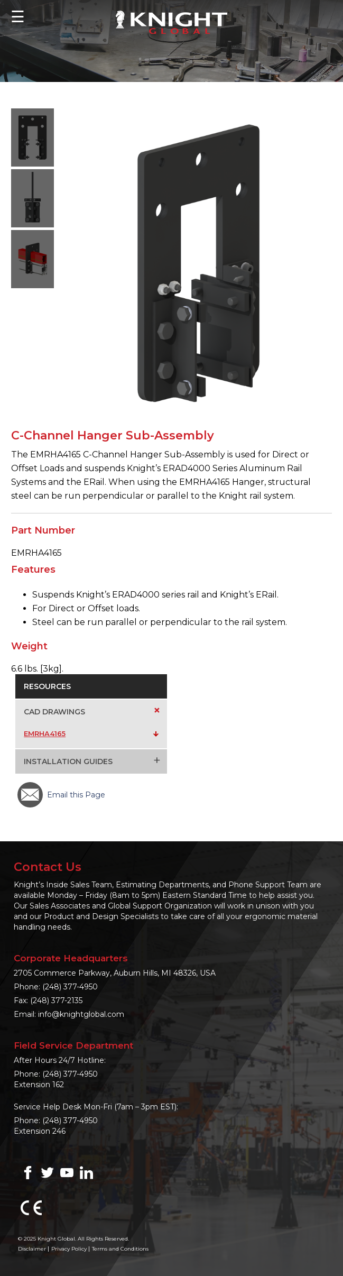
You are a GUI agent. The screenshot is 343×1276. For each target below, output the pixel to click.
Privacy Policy (69, 1248)
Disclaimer (32, 1248)
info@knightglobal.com (81, 1014)
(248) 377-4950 (70, 987)
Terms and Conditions (120, 1248)
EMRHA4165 (45, 733)
